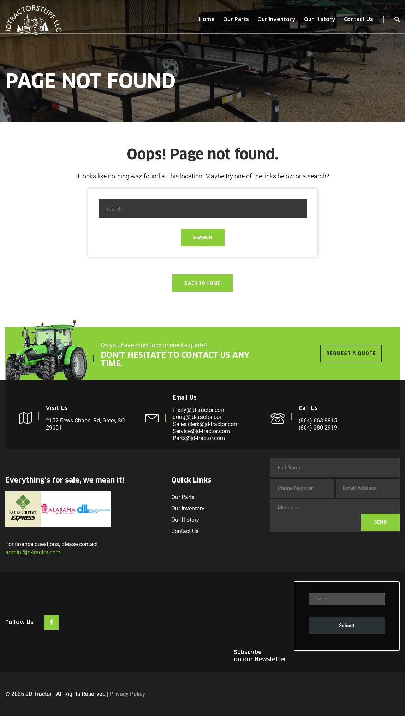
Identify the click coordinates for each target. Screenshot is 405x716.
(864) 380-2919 (318, 427)
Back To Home (202, 283)
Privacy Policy (127, 694)
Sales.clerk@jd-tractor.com (206, 424)
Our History (319, 19)
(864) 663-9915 (318, 420)
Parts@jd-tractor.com (199, 438)
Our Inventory (276, 19)
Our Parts (236, 19)
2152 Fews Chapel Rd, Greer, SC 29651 (85, 424)
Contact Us (358, 19)
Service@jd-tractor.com (201, 431)
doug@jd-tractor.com (199, 417)
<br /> (347, 616)
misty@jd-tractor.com (199, 410)
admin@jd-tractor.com (32, 552)
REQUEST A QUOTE (351, 353)
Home (207, 19)
